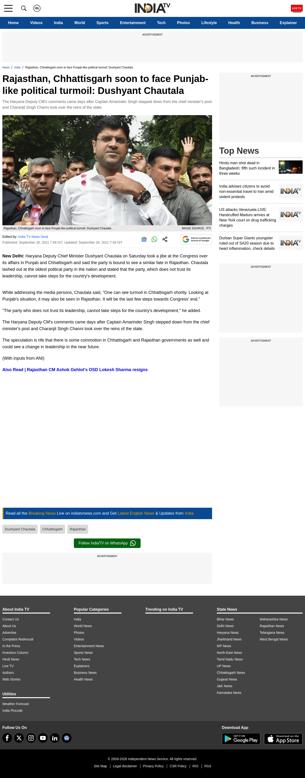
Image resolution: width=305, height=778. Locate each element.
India (58, 23)
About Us (9, 626)
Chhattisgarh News (231, 673)
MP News (224, 646)
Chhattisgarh (52, 529)
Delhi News (225, 626)
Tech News (82, 659)
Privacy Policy (153, 766)
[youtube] (43, 738)
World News (83, 626)
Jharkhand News (229, 639)
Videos (36, 23)
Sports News (83, 653)
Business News (85, 673)
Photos (183, 23)
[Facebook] (7, 738)
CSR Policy (178, 766)
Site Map (100, 766)
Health (234, 23)
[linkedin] (55, 738)
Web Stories (11, 679)
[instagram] (31, 738)
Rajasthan (78, 529)
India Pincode (12, 710)
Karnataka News (229, 693)
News (6, 67)
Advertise (9, 633)
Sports (103, 23)
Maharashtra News (274, 619)
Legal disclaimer (125, 766)
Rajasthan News (272, 626)
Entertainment (133, 23)
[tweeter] (19, 738)
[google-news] (66, 738)
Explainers (81, 666)
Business (259, 23)
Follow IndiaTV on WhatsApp (107, 543)
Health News (83, 679)
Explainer (288, 23)
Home (13, 23)
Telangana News (272, 633)
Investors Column (15, 653)
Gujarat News (227, 679)
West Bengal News (274, 639)
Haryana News (228, 633)
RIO (195, 766)
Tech (161, 23)
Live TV (8, 666)
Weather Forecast (15, 704)
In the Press (11, 646)
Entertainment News (89, 646)
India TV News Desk (33, 237)
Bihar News (225, 619)
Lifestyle (209, 23)
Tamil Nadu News (230, 659)
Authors (8, 673)
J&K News (224, 686)
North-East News (229, 653)
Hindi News (10, 659)
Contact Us (10, 619)
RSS (207, 766)
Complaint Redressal (17, 639)
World (79, 23)
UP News (224, 666)
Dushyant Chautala (20, 529)
